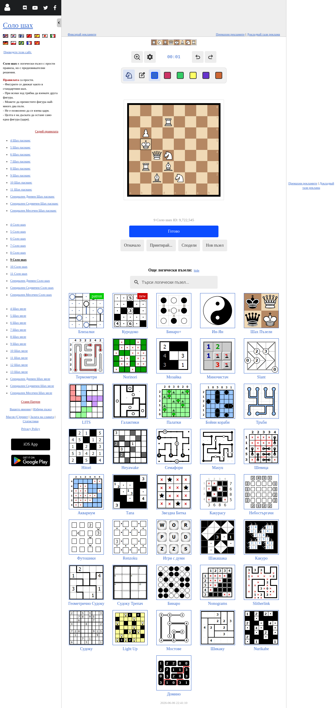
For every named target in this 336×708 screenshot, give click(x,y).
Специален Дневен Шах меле (30, 378)
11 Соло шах (18, 273)
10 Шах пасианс (21, 182)
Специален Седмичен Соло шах (32, 287)
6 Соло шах (18, 238)
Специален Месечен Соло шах (31, 294)
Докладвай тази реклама (263, 34)
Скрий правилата (46, 131)
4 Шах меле (18, 308)
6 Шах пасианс (20, 154)
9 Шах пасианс (20, 175)
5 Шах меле (18, 315)
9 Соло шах (18, 259)
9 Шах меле (18, 343)
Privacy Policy (30, 428)
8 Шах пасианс (20, 168)
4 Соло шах (18, 224)
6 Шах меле (18, 322)
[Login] (7, 8)
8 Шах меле (18, 336)
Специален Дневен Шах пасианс (32, 196)
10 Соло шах (18, 266)
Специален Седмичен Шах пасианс (34, 203)
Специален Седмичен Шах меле (32, 385)
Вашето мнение (20, 409)
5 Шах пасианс (20, 147)
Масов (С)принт (17, 416)
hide (197, 270)
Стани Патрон (30, 401)
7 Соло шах (18, 245)
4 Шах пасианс (20, 140)
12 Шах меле (19, 364)
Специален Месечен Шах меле (31, 392)
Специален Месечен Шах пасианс (33, 210)
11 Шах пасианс (21, 189)
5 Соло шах (18, 231)
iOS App (31, 444)
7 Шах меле (18, 329)
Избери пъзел (42, 409)
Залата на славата (42, 416)
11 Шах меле (19, 357)
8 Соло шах (18, 252)
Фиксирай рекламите (82, 34)
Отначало (132, 245)
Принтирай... (161, 245)
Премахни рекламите (230, 34)
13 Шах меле (19, 371)
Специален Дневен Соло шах (30, 280)
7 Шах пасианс (20, 161)
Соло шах (18, 25)
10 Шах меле (19, 350)
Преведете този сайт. (18, 52)
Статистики (30, 421)
